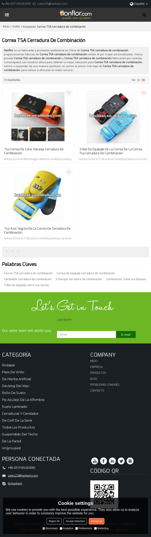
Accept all (96, 521)
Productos (98, 373)
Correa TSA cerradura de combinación (28, 273)
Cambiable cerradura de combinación (28, 279)
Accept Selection (75, 521)
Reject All (54, 521)
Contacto (97, 391)
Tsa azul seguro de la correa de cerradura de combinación (37, 231)
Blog (93, 379)
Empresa (96, 367)
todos (16, 26)
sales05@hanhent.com (52, 4)
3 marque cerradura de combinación (78, 279)
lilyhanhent (15, 484)
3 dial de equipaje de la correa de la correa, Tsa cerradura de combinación (111, 151)
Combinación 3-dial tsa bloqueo (126, 279)
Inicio (6, 26)
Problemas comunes (105, 385)
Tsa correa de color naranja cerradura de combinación (34, 151)
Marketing (101, 528)
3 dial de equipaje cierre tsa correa (26, 285)
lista (138, 80)
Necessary (50, 528)
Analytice (66, 528)
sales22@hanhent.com (23, 476)
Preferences (83, 528)
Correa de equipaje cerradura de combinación (86, 273)
